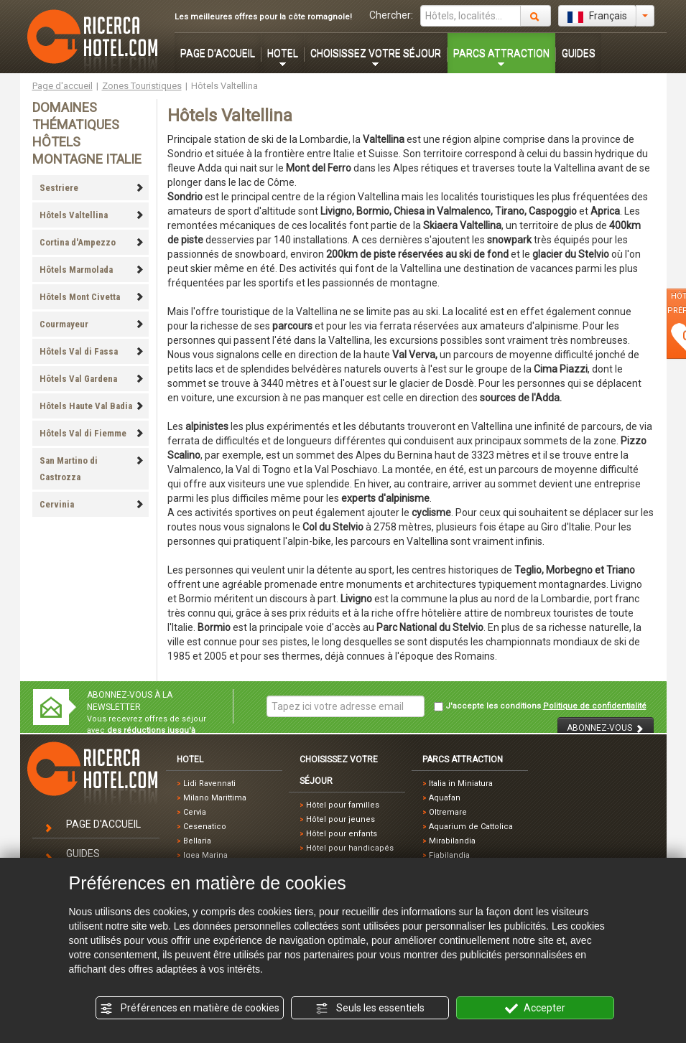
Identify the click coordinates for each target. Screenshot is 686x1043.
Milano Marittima (214, 798)
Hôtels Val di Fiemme (92, 433)
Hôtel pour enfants (341, 833)
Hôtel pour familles (342, 805)
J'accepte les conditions (540, 706)
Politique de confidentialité (594, 706)
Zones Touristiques (142, 85)
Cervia (194, 812)
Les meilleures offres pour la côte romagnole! (263, 17)
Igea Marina (205, 855)
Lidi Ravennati (209, 783)
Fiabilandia (449, 855)
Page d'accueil (62, 85)
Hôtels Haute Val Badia (92, 406)
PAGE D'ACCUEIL (217, 53)
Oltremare (448, 812)
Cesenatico (204, 826)
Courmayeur (92, 324)
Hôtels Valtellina (92, 215)
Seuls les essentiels (370, 1008)
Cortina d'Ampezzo (92, 242)
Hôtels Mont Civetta (92, 296)
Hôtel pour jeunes (340, 819)
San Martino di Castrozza (92, 468)
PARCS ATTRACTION (501, 53)
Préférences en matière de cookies (189, 1008)
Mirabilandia (452, 841)
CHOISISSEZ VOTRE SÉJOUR (375, 53)
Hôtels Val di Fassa (92, 351)
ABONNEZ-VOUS (605, 728)
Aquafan (444, 798)
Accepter (535, 1008)
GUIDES (578, 53)
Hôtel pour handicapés (350, 848)
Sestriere (92, 187)
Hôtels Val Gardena (92, 378)
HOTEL (282, 53)
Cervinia (92, 504)
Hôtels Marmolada (92, 269)
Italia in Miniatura (461, 783)
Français (597, 16)
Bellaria (197, 841)
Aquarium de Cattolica (471, 826)
